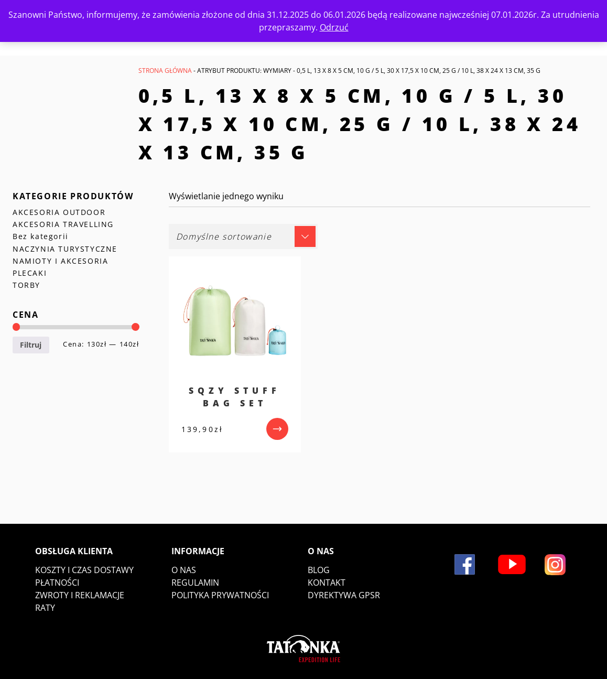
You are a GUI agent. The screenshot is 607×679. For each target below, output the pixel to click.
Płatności (57, 582)
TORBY (26, 285)
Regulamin (195, 582)
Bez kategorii (41, 236)
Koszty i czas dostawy (84, 570)
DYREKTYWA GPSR (344, 595)
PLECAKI (30, 273)
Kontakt (326, 582)
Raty (45, 607)
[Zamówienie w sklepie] (243, 236)
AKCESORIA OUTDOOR (59, 212)
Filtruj (30, 345)
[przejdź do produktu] (277, 429)
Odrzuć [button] (334, 27)
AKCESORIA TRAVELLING (63, 224)
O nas (183, 570)
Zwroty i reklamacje (79, 595)
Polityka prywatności (220, 595)
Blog (319, 570)
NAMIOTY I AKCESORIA (60, 261)
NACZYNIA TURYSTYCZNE (65, 249)
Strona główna (165, 70)
